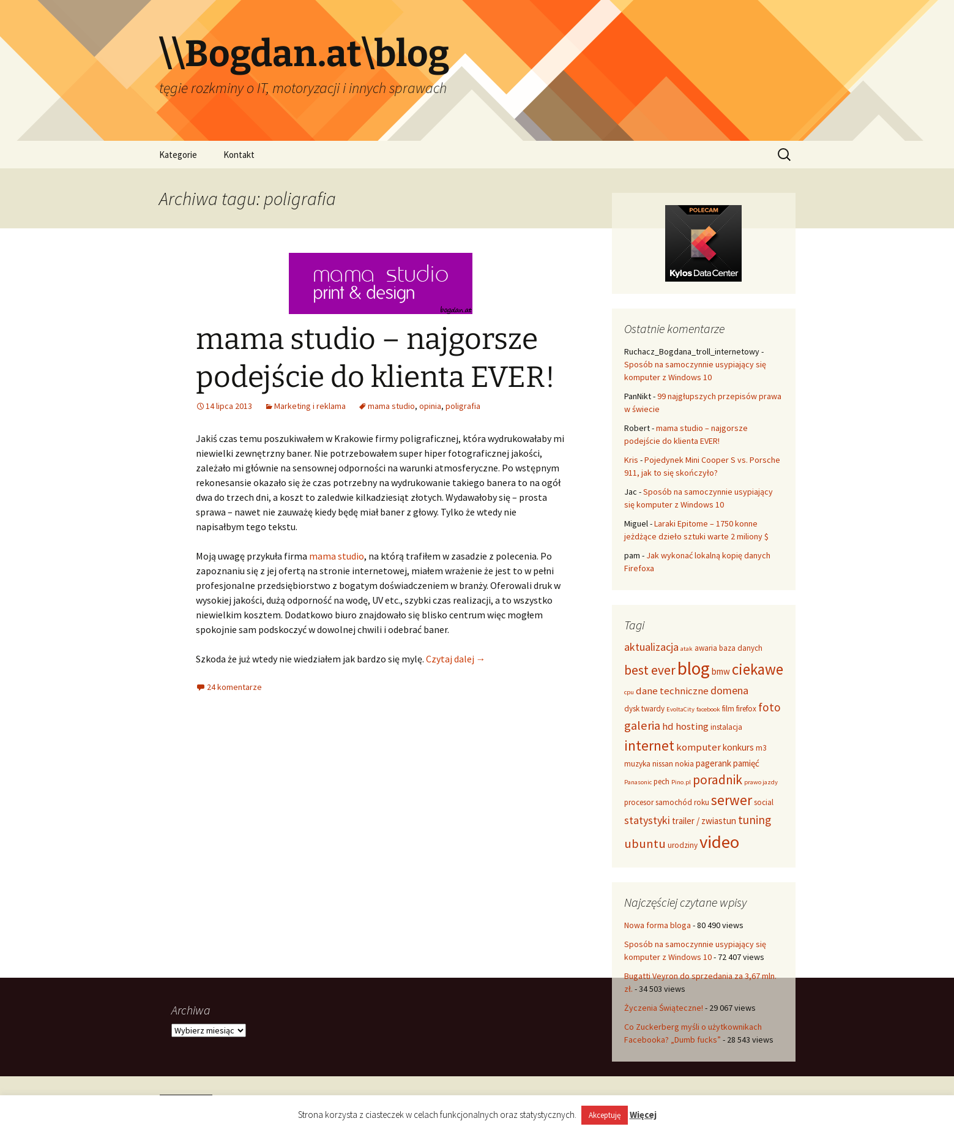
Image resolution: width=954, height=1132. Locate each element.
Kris (631, 459)
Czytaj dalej (456, 659)
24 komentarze (234, 686)
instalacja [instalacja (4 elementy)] (726, 727)
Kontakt (239, 154)
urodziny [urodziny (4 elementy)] (683, 845)
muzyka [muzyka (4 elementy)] (637, 764)
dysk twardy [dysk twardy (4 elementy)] (644, 708)
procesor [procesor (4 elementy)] (639, 802)
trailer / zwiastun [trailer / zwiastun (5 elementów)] (704, 821)
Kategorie (178, 154)
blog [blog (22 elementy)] (693, 668)
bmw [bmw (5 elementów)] (721, 671)
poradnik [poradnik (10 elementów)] (717, 779)
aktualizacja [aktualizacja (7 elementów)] (651, 647)
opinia (430, 405)
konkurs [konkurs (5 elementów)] (738, 747)
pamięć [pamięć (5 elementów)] (746, 763)
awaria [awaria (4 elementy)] (706, 648)
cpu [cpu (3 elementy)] (629, 692)
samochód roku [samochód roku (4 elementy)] (682, 802)
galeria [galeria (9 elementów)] (642, 725)
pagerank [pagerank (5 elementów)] (713, 763)
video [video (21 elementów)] (719, 842)
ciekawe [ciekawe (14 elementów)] (757, 669)
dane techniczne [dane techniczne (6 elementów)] (672, 690)
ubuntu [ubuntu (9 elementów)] (645, 844)
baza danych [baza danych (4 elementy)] (740, 648)
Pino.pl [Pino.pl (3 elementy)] (681, 782)
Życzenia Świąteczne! (663, 1007)
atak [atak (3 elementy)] (686, 649)
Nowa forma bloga (657, 925)
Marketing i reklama (310, 405)
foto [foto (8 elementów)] (769, 707)
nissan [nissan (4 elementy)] (662, 764)
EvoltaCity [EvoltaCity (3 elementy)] (680, 709)
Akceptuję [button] (604, 1115)
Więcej (643, 1114)
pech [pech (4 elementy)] (661, 781)
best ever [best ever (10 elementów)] (650, 670)
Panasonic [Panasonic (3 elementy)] (638, 782)
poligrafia (462, 405)
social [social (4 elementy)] (763, 802)
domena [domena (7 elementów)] (729, 690)
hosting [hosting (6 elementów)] (692, 726)
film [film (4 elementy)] (728, 708)
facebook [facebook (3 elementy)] (708, 709)
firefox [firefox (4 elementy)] (746, 708)
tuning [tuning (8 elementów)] (754, 819)
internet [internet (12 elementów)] (649, 745)
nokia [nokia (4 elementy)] (684, 764)
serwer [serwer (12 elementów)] (731, 800)
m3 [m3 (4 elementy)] (761, 748)
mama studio (391, 405)
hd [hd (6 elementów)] (668, 726)
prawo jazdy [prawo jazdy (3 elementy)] (761, 782)
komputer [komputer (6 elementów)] (698, 747)
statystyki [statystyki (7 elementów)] (647, 820)
